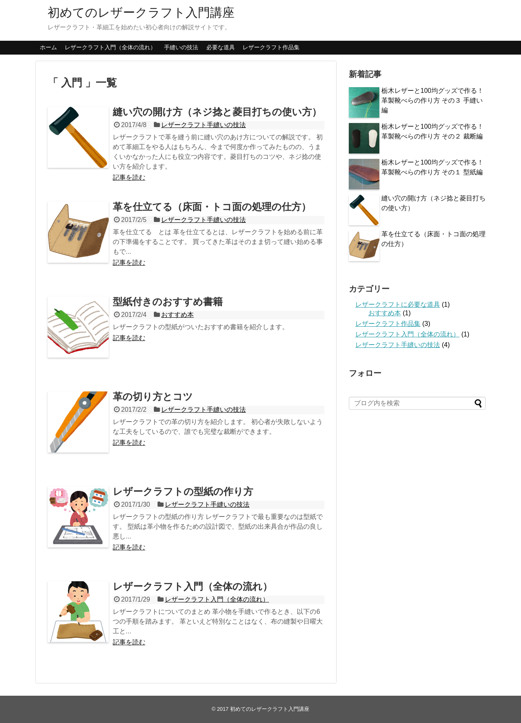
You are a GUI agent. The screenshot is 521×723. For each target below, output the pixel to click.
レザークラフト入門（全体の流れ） (110, 47)
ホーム (48, 47)
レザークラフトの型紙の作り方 (183, 491)
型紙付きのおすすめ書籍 (168, 301)
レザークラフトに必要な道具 (397, 304)
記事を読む (129, 177)
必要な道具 (220, 47)
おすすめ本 (177, 314)
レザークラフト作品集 (271, 47)
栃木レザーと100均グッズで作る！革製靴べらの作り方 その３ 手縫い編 (432, 100)
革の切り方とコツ (153, 396)
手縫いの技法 (181, 47)
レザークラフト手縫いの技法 (203, 124)
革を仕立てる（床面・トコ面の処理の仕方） (212, 206)
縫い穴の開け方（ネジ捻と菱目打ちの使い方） (217, 111)
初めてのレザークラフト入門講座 (141, 12)
